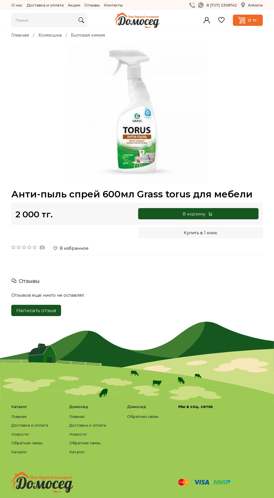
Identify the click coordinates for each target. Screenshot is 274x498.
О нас (17, 5)
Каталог (19, 452)
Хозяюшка (50, 35)
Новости (20, 434)
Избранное (221, 20)
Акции (74, 5)
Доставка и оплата (45, 5)
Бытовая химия (88, 35)
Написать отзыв (36, 310)
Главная (20, 35)
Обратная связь (26, 443)
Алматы (252, 5)
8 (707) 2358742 (221, 5)
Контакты (113, 5)
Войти (207, 20)
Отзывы (92, 5)
